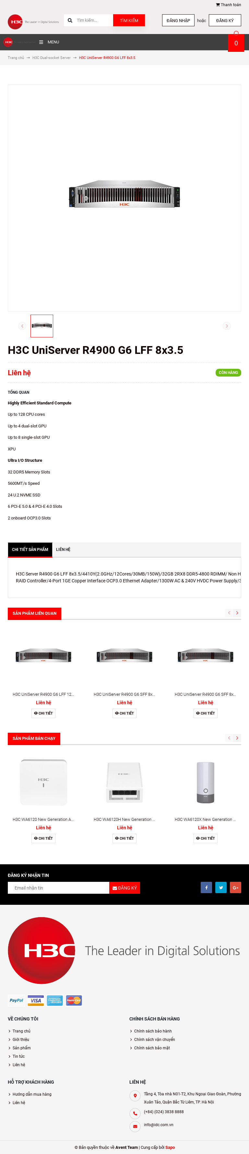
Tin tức (19, 1056)
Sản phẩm (22, 1048)
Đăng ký (225, 20)
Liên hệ (19, 1065)
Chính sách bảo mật (152, 1048)
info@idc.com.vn (158, 1125)
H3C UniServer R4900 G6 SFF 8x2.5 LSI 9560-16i (138, 694)
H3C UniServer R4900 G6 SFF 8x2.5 (207, 694)
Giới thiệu (21, 1039)
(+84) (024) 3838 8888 (164, 1112)
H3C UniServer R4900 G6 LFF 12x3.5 (46, 694)
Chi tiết (43, 713)
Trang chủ (21, 1031)
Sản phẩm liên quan (34, 613)
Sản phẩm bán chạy (34, 738)
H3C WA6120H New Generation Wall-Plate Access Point (145, 819)
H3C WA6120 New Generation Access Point (53, 819)
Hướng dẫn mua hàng (32, 1094)
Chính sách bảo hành (153, 1031)
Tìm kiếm (129, 20)
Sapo (170, 1147)
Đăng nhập (178, 20)
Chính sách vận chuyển (154, 1039)
